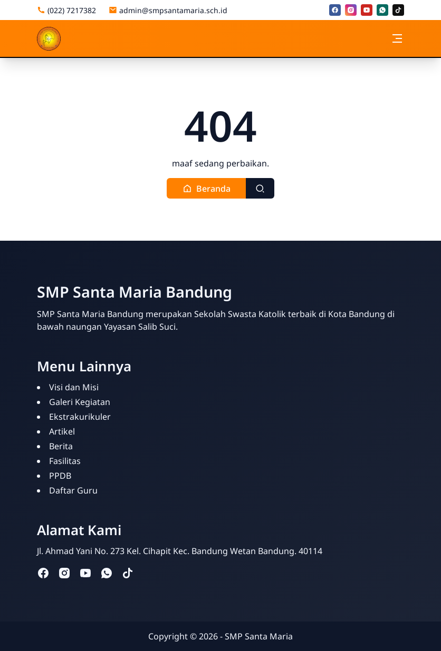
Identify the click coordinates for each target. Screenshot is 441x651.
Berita (61, 446)
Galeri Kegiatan (79, 402)
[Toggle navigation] (397, 38)
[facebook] (335, 10)
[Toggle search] (260, 188)
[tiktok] (398, 10)
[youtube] (366, 10)
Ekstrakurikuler (80, 416)
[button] (206, 188)
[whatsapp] (382, 10)
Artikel (62, 431)
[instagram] (351, 10)
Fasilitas (65, 461)
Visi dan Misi (74, 387)
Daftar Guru (73, 490)
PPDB (60, 475)
